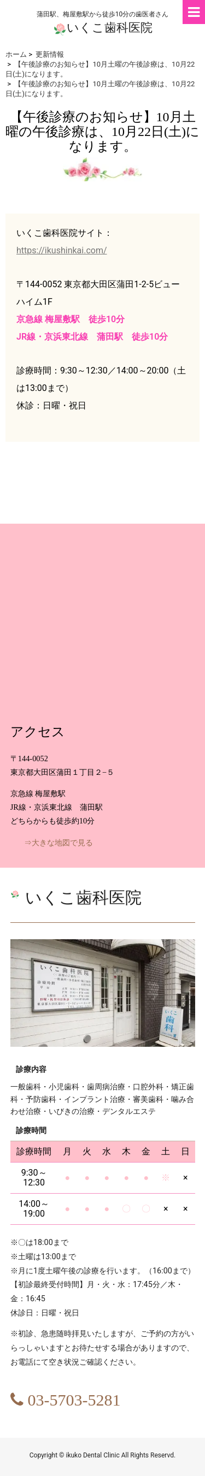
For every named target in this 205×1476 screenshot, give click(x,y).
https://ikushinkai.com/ (61, 250)
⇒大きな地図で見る (58, 842)
